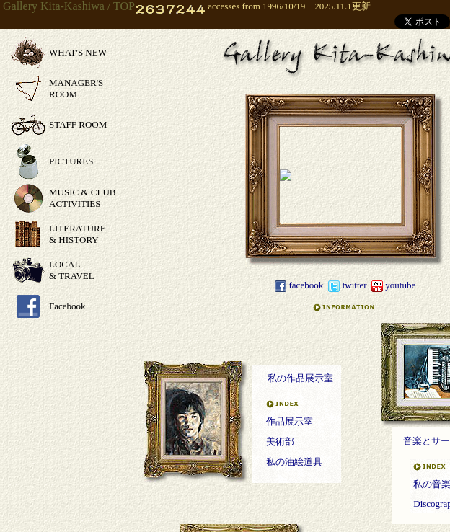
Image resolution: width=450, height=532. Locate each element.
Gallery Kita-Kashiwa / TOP (69, 6)
